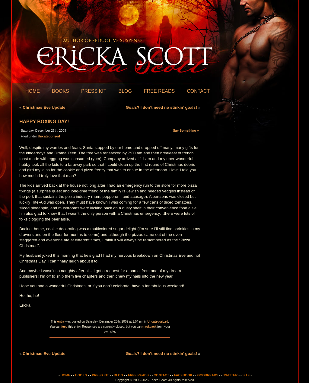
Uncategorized (49, 136)
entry (61, 321)
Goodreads (207, 375)
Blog (125, 91)
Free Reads (159, 91)
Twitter (230, 375)
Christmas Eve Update (44, 107)
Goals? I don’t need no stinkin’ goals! (161, 107)
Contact (198, 91)
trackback (149, 326)
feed (64, 326)
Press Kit (94, 91)
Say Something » (186, 130)
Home (32, 91)
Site (246, 375)
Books (60, 91)
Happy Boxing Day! (44, 121)
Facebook (183, 375)
